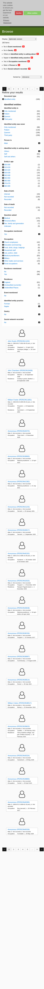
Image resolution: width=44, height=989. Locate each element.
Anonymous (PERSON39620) (19, 726)
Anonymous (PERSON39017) (19, 530)
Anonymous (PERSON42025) (19, 581)
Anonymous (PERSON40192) (19, 553)
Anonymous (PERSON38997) (19, 656)
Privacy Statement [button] (7, 22)
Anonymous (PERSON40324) (19, 756)
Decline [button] (18, 13)
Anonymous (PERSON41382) (19, 481)
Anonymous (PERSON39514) (19, 680)
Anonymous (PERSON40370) (19, 431)
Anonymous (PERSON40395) (19, 802)
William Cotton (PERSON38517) (20, 703)
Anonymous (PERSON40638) (19, 608)
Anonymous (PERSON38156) (19, 633)
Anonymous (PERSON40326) (19, 829)
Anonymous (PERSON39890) (19, 779)
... (32, 89)
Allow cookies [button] (32, 13)
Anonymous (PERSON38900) (19, 456)
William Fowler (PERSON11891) (20, 400)
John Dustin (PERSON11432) (19, 341)
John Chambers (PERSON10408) (20, 370)
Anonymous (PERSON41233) (19, 507)
